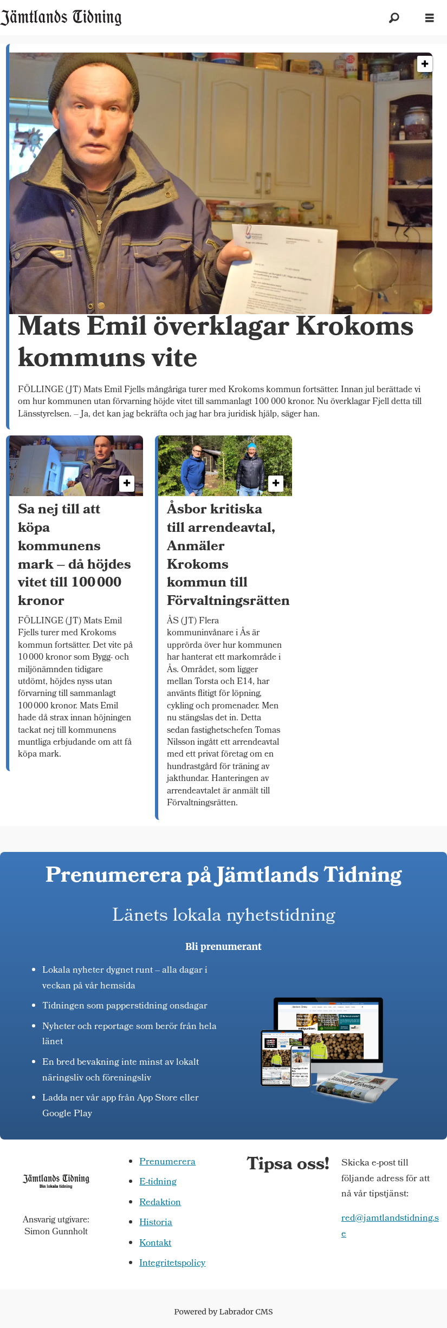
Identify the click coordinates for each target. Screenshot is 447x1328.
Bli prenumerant (223, 947)
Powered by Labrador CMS (223, 1312)
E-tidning (158, 1182)
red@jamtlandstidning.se (390, 1226)
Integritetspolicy (172, 1264)
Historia (155, 1223)
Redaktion (160, 1203)
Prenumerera (167, 1162)
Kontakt (155, 1244)
